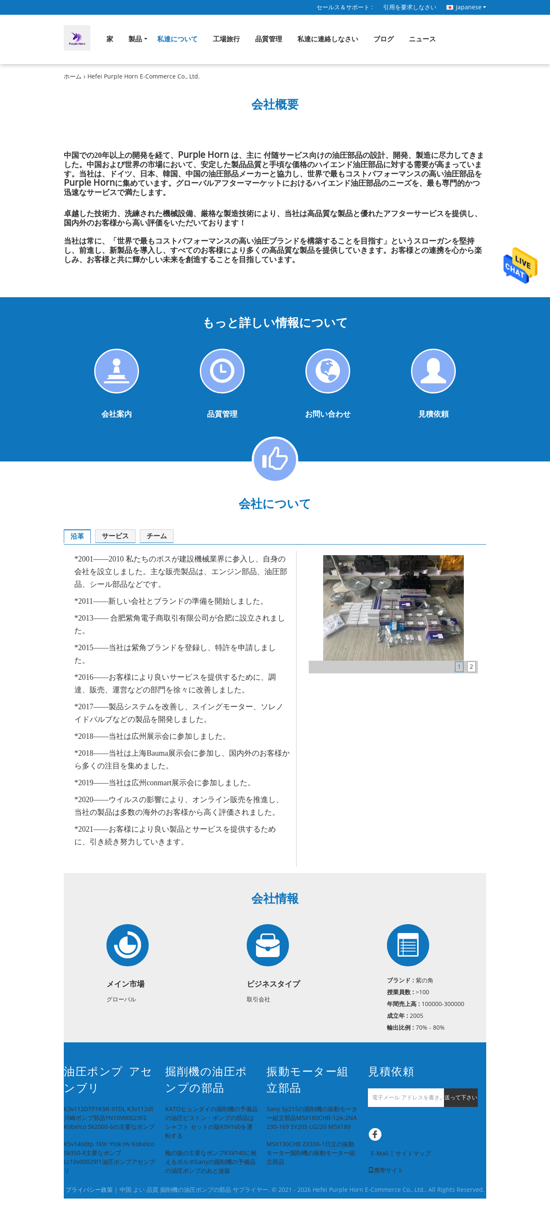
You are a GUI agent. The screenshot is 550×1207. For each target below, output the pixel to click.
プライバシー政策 (89, 1189)
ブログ (383, 39)
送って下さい (460, 1097)
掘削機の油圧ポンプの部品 (206, 1080)
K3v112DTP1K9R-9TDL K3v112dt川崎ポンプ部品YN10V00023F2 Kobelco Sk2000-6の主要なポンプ (109, 1118)
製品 (135, 39)
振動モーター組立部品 (308, 1080)
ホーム (73, 76)
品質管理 (268, 39)
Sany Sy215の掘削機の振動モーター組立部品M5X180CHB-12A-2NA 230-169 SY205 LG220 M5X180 (312, 1118)
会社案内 (116, 414)
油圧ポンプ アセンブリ (108, 1080)
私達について (177, 39)
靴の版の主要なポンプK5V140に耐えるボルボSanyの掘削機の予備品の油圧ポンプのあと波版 (211, 1162)
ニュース (422, 39)
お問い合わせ (328, 414)
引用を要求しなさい (409, 7)
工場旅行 (226, 39)
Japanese (471, 7)
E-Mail (380, 1153)
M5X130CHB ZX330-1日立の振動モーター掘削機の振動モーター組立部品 (311, 1153)
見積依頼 (433, 414)
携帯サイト (385, 1170)
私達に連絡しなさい (327, 39)
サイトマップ (413, 1153)
